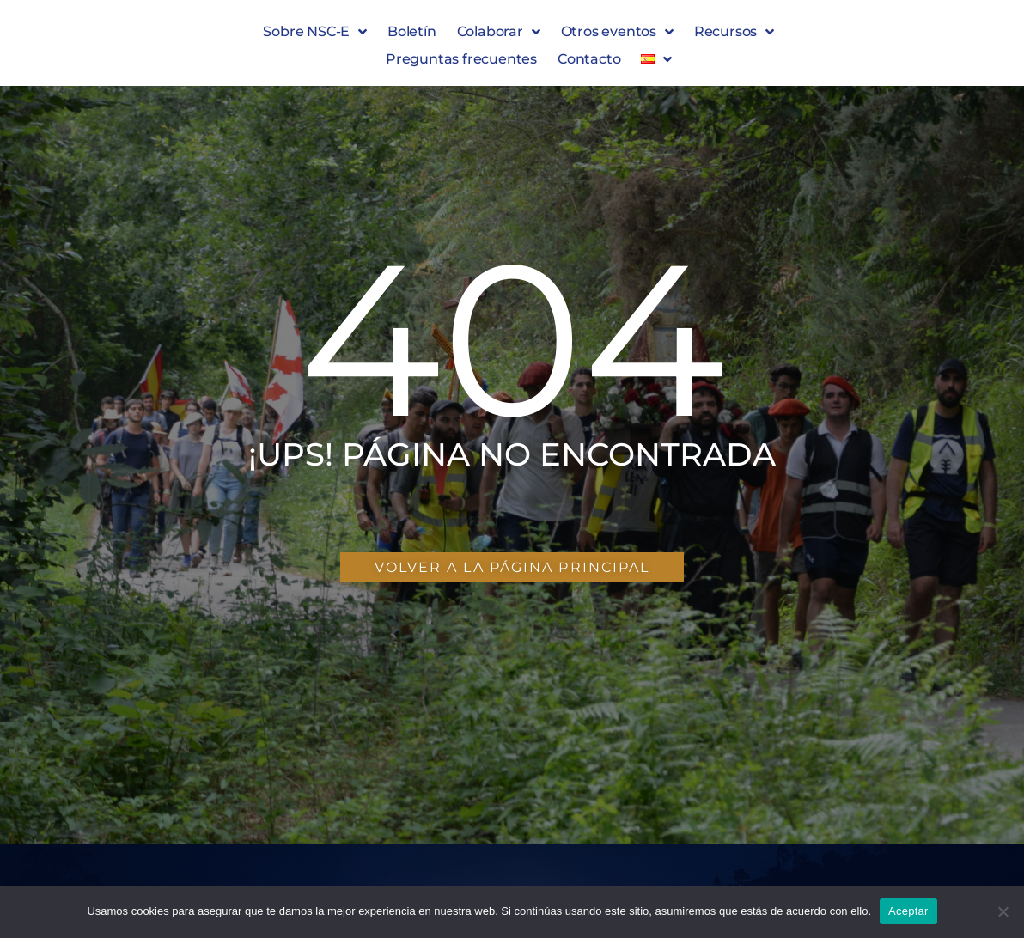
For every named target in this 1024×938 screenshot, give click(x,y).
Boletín (411, 31)
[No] (1002, 911)
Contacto (589, 59)
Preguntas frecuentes (461, 59)
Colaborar (498, 32)
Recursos (734, 32)
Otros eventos (617, 32)
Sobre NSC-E (315, 32)
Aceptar (908, 910)
